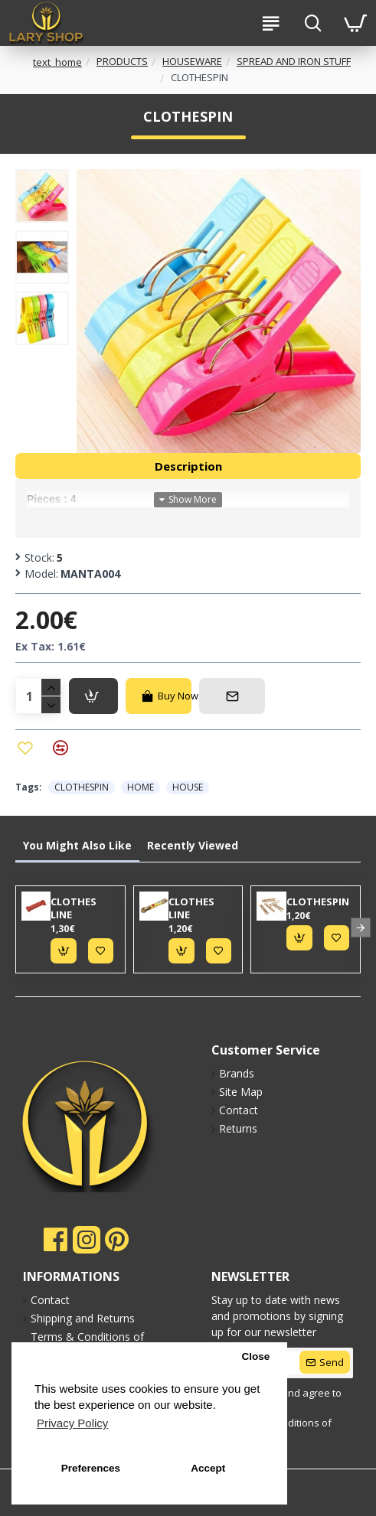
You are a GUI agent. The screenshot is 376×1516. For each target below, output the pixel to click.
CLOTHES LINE (73, 908)
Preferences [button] (90, 1468)
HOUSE (187, 787)
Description (188, 466)
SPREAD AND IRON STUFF (294, 61)
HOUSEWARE (192, 61)
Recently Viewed (192, 845)
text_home (57, 62)
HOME (140, 787)
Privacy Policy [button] (72, 1423)
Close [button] (255, 1356)
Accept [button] (208, 1468)
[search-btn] (313, 23)
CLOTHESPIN (81, 787)
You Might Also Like (77, 845)
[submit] (324, 1362)
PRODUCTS (122, 61)
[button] (360, 927)
